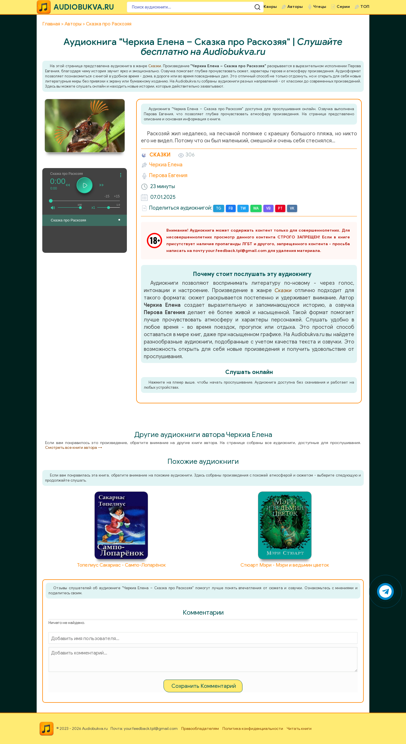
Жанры (269, 6)
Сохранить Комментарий (203, 685)
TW (242, 208)
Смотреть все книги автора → (73, 447)
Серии (343, 6)
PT (279, 208)
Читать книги (299, 728)
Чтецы (319, 6)
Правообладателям (200, 728)
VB (267, 208)
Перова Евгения (168, 175)
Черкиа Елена (165, 165)
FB (230, 208)
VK (291, 208)
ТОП (364, 6)
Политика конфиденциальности (252, 728)
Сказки (154, 66)
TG (218, 208)
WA (255, 208)
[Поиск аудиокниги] (161, 7)
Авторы (295, 6)
